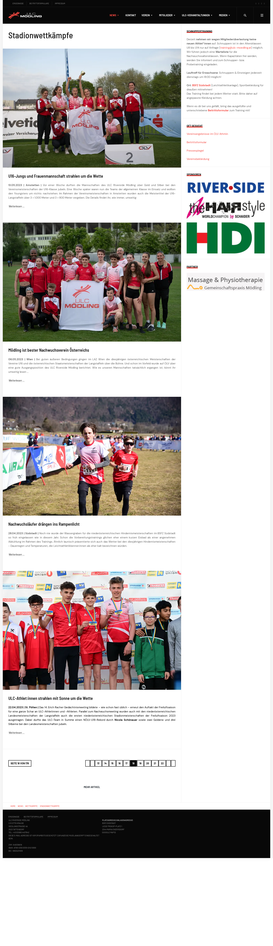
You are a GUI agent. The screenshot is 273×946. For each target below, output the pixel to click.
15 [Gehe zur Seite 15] (112, 763)
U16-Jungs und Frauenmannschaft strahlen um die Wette (55, 176)
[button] (115, 15)
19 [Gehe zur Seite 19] (140, 763)
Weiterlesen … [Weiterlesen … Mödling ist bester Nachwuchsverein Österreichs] (17, 380)
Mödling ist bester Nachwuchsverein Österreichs (48, 350)
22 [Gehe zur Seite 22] (162, 763)
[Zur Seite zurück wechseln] (92, 763)
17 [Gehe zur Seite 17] (126, 763)
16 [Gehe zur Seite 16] (119, 763)
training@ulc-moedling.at (235, 47)
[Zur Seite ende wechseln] (173, 763)
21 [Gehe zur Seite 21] (155, 763)
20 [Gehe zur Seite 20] (147, 763)
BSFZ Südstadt (201, 85)
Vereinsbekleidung (198, 159)
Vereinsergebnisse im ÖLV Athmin (207, 134)
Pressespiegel (195, 150)
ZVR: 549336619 (15, 845)
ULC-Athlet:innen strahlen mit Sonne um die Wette (50, 698)
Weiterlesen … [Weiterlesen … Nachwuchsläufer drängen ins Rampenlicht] (17, 554)
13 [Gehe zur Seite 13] (98, 763)
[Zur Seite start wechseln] (87, 763)
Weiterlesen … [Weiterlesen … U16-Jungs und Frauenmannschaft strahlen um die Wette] (17, 206)
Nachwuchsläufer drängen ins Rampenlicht (44, 524)
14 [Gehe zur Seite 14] (105, 763)
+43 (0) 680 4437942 (21, 832)
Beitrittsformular (218, 110)
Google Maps (109, 832)
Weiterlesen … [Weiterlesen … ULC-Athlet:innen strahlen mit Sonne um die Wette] (17, 732)
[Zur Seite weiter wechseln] (168, 763)
